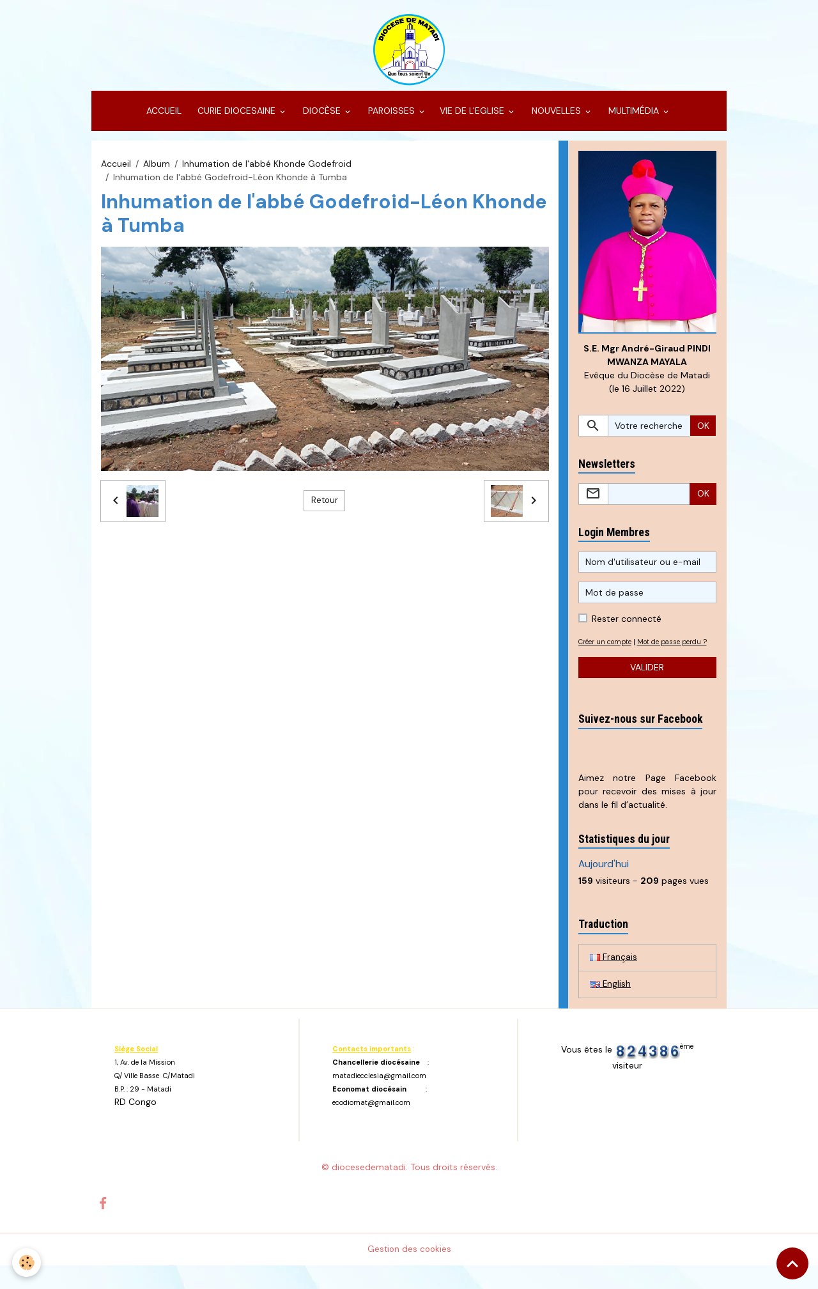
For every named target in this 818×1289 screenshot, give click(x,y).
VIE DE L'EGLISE (473, 119)
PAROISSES (391, 119)
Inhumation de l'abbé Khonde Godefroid (266, 171)
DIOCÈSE (321, 119)
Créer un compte (608, 650)
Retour (325, 508)
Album (156, 171)
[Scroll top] (792, 1263)
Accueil (116, 171)
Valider (647, 689)
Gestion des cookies (409, 1272)
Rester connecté (626, 627)
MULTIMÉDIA (633, 119)
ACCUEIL (162, 119)
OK (703, 434)
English (610, 1007)
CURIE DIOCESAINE (236, 119)
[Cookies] (27, 1262)
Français (613, 979)
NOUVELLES (556, 119)
